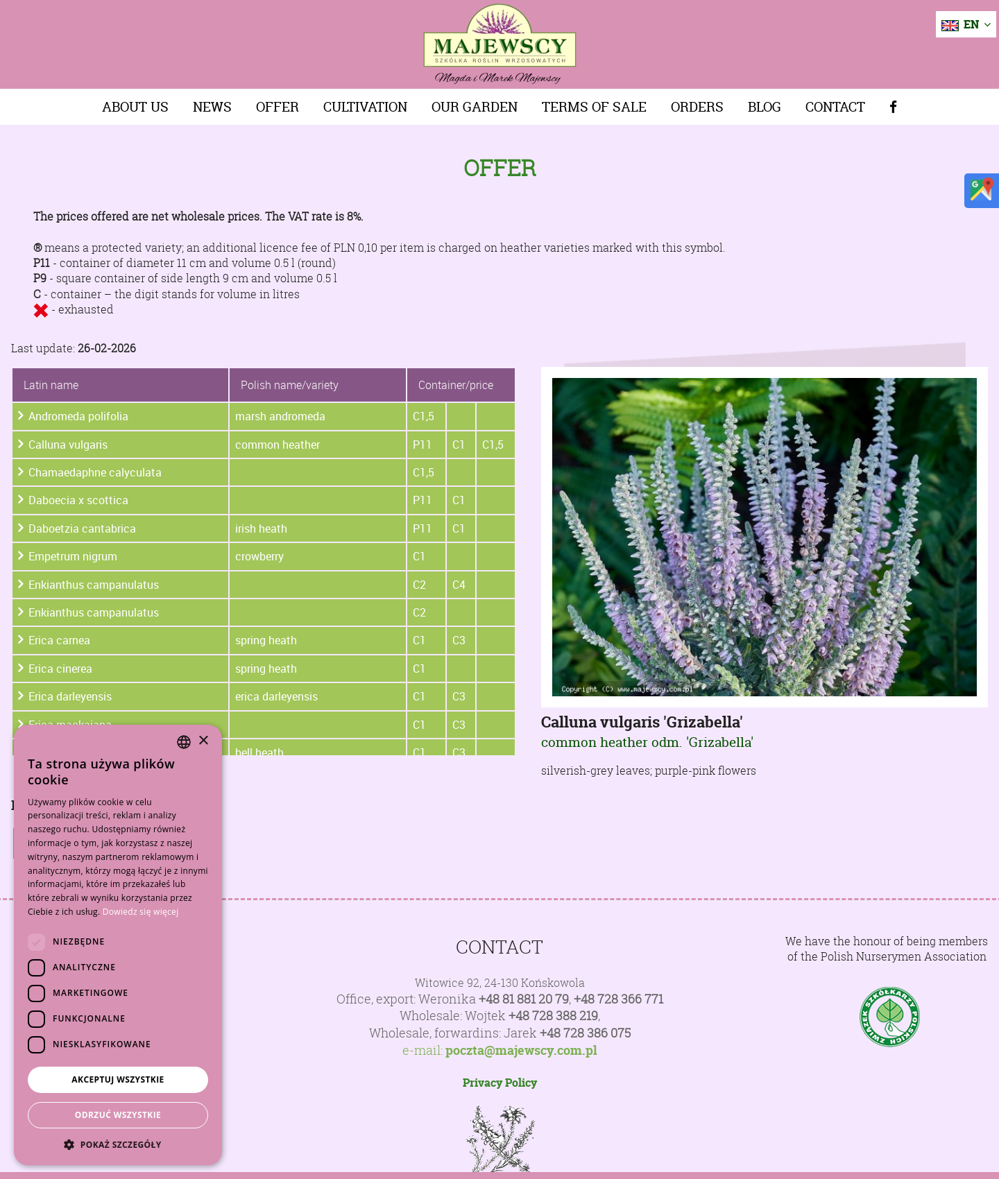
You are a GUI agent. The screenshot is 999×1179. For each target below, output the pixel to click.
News (212, 107)
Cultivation (365, 107)
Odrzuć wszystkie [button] (118, 1115)
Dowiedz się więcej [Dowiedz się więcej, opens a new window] (141, 912)
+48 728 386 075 (585, 1033)
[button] (118, 1144)
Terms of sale (594, 107)
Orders (697, 107)
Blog (764, 107)
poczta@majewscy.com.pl (521, 1050)
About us (135, 107)
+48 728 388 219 (553, 1016)
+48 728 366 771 (618, 999)
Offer (277, 107)
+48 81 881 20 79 (524, 999)
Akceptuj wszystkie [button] (117, 1079)
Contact (835, 107)
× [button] (203, 741)
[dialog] (118, 945)
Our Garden (475, 107)
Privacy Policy (500, 1082)
